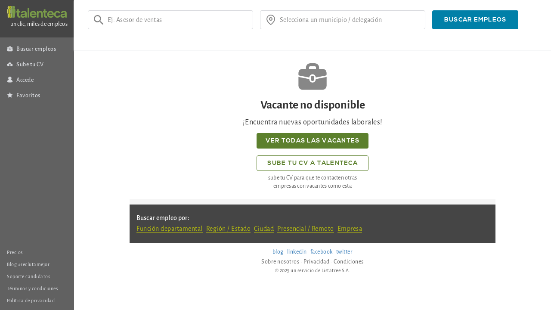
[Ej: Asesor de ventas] (177, 20)
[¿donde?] (349, 20)
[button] (475, 19)
